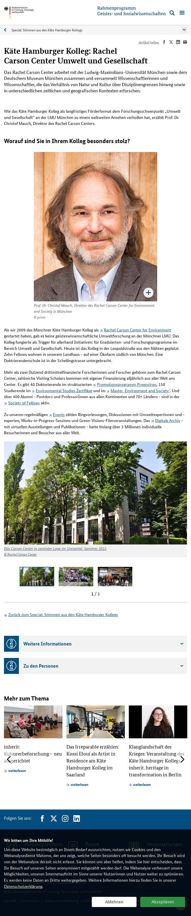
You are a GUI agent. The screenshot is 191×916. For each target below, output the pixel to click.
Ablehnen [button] (114, 901)
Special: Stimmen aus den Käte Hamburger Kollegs (47, 29)
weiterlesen (17, 770)
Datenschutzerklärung (23, 886)
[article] (33, 739)
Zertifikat (64, 390)
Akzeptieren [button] (162, 901)
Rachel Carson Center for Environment (137, 329)
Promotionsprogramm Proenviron (126, 384)
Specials (7, 30)
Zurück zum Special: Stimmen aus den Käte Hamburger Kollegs (63, 614)
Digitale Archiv (167, 420)
